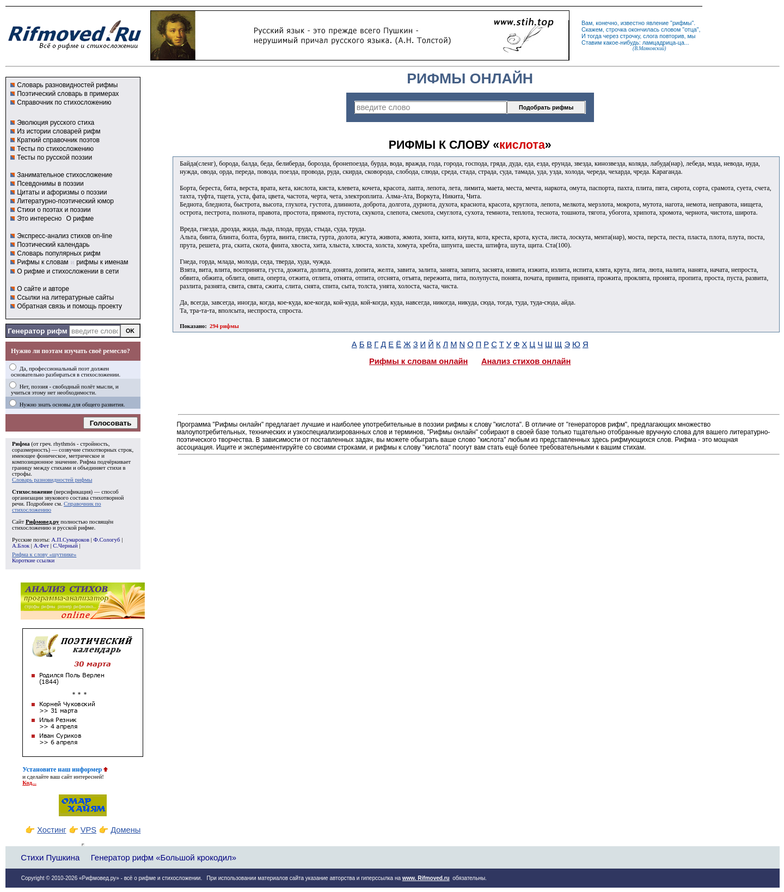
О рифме (80, 218)
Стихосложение (32, 492)
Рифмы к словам (42, 262)
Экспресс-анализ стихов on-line (64, 236)
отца (690, 29)
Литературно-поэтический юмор (65, 201)
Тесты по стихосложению (55, 149)
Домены (125, 830)
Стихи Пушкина (50, 857)
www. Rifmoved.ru (426, 878)
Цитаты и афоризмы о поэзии (62, 192)
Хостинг (51, 830)
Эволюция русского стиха (55, 122)
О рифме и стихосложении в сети (68, 271)
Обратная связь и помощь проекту (69, 306)
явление (657, 23)
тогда (594, 36)
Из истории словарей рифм (58, 131)
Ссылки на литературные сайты (65, 297)
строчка (616, 29)
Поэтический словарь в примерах (68, 94)
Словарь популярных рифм (58, 253)
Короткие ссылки (33, 560)
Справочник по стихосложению (64, 102)
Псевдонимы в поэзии (50, 183)
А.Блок (20, 546)
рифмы (682, 23)
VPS (88, 830)
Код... (29, 783)
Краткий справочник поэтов (58, 140)
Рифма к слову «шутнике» (44, 554)
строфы (21, 474)
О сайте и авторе (43, 289)
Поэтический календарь (53, 244)
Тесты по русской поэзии (54, 157)
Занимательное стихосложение (64, 175)
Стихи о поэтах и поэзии (53, 210)
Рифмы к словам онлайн (418, 361)
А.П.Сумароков (70, 540)
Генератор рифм (37, 331)
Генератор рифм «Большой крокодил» (163, 857)
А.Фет (41, 546)
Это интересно (39, 218)
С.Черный (65, 546)
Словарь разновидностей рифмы (67, 85)
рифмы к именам (102, 262)
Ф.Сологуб (106, 540)
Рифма (21, 444)
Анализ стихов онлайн (526, 361)
